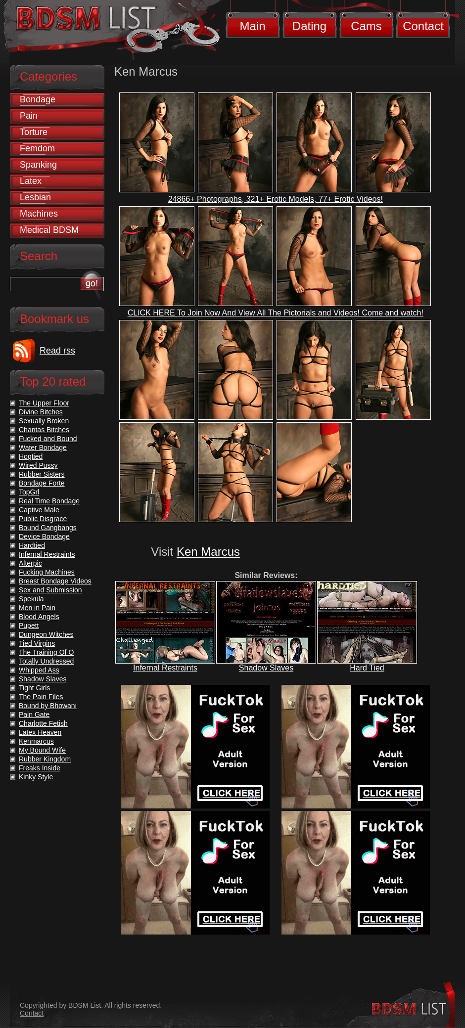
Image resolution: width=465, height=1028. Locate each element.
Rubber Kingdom (45, 759)
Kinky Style (36, 777)
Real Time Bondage (49, 501)
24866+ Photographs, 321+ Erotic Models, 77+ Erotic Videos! (275, 199)
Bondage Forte (42, 483)
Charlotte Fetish (43, 723)
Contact (423, 26)
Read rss (57, 351)
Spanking (38, 165)
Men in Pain (37, 608)
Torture (33, 132)
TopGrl (29, 492)
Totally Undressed (46, 661)
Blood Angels (39, 617)
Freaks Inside (39, 768)
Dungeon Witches (46, 634)
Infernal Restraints (165, 668)
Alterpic (30, 563)
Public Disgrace (43, 519)
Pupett (29, 625)
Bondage (37, 99)
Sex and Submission (50, 590)
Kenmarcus (36, 741)
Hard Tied (367, 668)
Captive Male (39, 510)
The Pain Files (41, 697)
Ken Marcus (208, 551)
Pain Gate (34, 714)
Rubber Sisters (42, 474)
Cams (366, 26)
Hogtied (31, 456)
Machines (39, 214)
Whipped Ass (39, 670)
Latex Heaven (40, 732)
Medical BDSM (49, 230)
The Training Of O (46, 652)
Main (252, 26)
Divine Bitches (41, 412)
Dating (309, 26)
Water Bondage (43, 447)
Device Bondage (44, 536)
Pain (29, 116)
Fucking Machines (47, 572)
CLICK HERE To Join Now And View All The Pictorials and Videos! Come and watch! (275, 313)
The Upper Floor (44, 403)
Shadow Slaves (266, 668)
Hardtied (32, 545)
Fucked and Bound (48, 439)
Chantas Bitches (44, 430)
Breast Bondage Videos (55, 581)
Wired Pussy (38, 465)
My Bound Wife (42, 750)
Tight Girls (34, 688)
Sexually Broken (44, 421)
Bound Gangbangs (48, 528)
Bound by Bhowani (48, 706)
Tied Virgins (37, 643)
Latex (31, 181)
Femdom (37, 148)
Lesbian (35, 197)
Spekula (31, 599)
